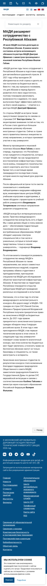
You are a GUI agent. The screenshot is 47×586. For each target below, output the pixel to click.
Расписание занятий (8, 493)
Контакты (7, 549)
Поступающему (10, 485)
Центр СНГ (29, 502)
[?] (38, 463)
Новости (7, 481)
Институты (8, 499)
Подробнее (21, 580)
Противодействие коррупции (16, 538)
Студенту (7, 489)
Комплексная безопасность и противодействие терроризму (18, 533)
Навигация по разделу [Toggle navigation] (23, 24)
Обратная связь (10, 546)
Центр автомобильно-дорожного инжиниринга (31, 488)
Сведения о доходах (12, 529)
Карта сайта (29, 512)
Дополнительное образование (31, 479)
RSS (25, 515)
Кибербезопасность (12, 542)
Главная (7, 478)
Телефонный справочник (30, 507)
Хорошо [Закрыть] (9, 580)
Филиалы (7, 502)
